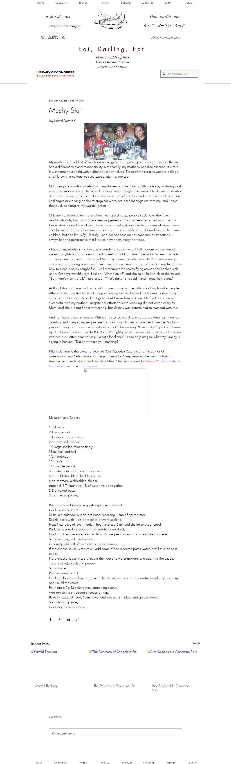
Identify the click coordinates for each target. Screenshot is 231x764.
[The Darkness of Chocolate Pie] (115, 664)
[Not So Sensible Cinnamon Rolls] (174, 664)
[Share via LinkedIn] (68, 619)
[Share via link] (77, 619)
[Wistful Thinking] (57, 664)
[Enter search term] (178, 73)
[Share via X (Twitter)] (59, 619)
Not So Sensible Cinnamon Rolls (170, 688)
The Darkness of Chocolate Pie (114, 686)
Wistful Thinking (46, 686)
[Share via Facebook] (50, 619)
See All (196, 643)
